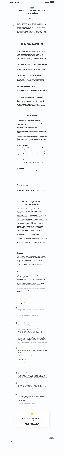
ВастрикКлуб (14, 2)
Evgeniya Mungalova (21, 382)
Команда (19, 438)
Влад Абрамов (20, 322)
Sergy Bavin (20, 372)
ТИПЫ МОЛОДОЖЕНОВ (32, 44)
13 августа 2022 (20, 373)
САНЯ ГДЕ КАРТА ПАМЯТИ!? (24, 168)
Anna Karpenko (20, 307)
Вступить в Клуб (35, 423)
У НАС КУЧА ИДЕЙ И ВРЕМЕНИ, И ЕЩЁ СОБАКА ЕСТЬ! (30, 97)
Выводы (20, 253)
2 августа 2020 (20, 348)
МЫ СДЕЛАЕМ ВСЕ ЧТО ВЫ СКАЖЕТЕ (26, 86)
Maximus (19, 347)
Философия (21, 272)
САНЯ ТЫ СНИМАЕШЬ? (22, 145)
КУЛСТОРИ (32, 116)
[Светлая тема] (50, 439)
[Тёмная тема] (53, 439)
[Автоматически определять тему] (51, 439)
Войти (52, 2)
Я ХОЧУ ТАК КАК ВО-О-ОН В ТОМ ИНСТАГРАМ (28, 49)
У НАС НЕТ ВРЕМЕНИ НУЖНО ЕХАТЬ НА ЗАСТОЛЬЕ (29, 75)
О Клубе (11, 438)
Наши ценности (15, 438)
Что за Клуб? (47, 2)
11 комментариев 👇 (20, 303)
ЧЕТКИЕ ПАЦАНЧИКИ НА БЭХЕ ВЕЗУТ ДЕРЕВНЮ (28, 120)
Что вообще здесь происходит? (32, 420)
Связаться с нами (31, 438)
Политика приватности (24, 438)
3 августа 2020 (20, 383)
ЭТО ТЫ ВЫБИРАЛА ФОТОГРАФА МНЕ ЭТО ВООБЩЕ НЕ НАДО (32, 64)
